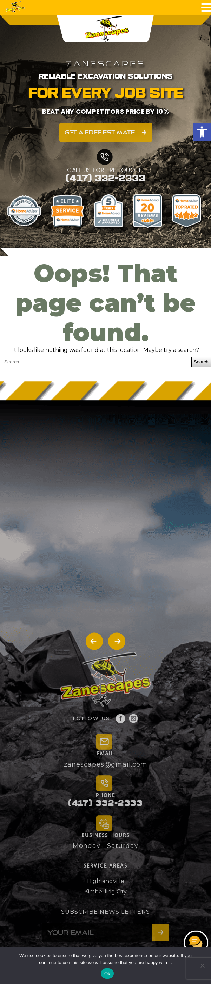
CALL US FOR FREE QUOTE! (105, 170)
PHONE (106, 795)
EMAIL (105, 754)
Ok (107, 973)
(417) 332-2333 (105, 178)
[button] (202, 132)
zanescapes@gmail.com (105, 764)
